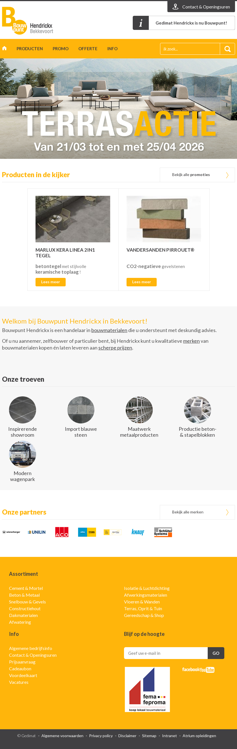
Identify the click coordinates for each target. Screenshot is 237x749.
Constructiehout (25, 608)
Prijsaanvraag (22, 661)
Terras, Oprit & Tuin (143, 608)
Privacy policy (101, 735)
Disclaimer (127, 735)
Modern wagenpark (22, 476)
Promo (60, 48)
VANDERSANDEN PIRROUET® (160, 250)
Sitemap (149, 735)
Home (4, 49)
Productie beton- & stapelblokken (197, 432)
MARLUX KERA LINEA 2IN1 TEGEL (65, 252)
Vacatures (18, 682)
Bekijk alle (191, 174)
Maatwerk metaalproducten (139, 432)
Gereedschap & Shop (144, 615)
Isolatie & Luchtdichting (147, 588)
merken (191, 341)
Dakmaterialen (23, 615)
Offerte (88, 48)
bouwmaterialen (109, 330)
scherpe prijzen (115, 347)
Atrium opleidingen (199, 735)
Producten (30, 48)
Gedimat (34, 21)
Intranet (169, 735)
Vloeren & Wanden (142, 601)
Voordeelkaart (23, 675)
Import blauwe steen (81, 432)
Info (112, 48)
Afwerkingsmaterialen (145, 595)
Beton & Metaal (24, 595)
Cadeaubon (20, 668)
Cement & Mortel (26, 588)
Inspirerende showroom (22, 432)
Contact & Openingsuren (33, 655)
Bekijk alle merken (187, 511)
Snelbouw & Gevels (27, 601)
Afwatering (20, 622)
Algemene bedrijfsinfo (30, 648)
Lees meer (50, 281)
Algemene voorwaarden (62, 735)
